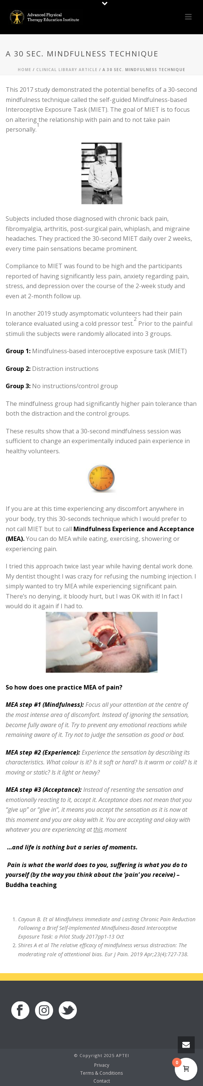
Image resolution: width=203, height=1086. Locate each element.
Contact (101, 1081)
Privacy (101, 1065)
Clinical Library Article (67, 69)
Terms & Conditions (101, 1073)
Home (24, 69)
